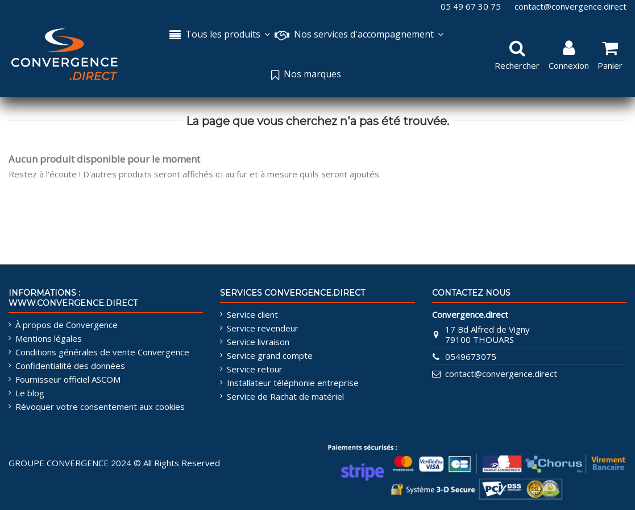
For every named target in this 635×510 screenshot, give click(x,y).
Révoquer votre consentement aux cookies (100, 406)
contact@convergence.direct (570, 6)
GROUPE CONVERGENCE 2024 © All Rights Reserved (114, 462)
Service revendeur (262, 328)
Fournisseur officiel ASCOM (68, 379)
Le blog (29, 393)
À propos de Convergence (66, 325)
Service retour (255, 369)
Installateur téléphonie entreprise (293, 383)
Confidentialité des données (70, 365)
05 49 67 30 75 (472, 6)
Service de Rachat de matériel (285, 396)
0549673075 (470, 356)
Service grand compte (270, 355)
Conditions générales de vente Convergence (102, 352)
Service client (252, 314)
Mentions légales (48, 338)
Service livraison (258, 342)
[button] (359, 35)
